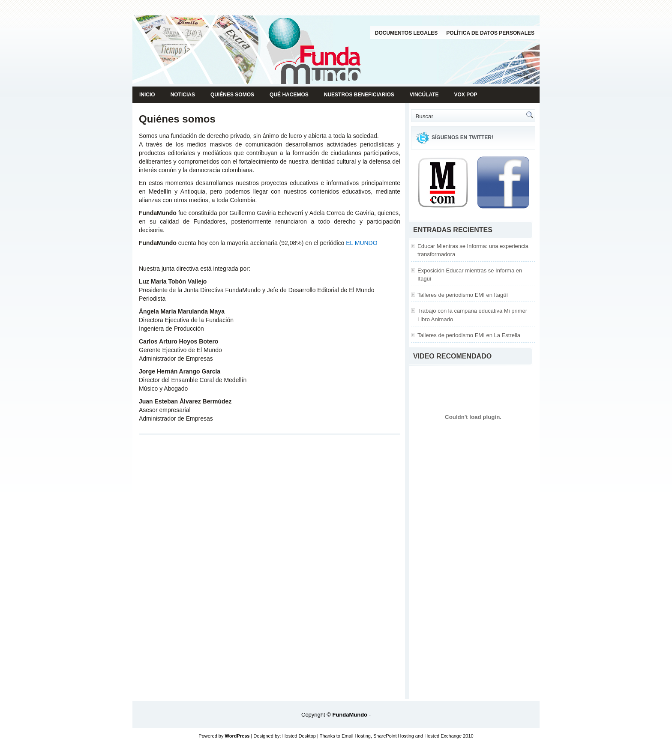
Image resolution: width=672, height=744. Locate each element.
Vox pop (465, 95)
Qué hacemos (289, 95)
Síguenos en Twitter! (462, 137)
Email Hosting (356, 735)
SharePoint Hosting (393, 735)
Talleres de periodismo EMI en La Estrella (468, 335)
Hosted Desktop (299, 735)
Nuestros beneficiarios (359, 95)
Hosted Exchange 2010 (448, 735)
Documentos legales (406, 33)
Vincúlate (424, 95)
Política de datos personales (490, 33)
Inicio (147, 95)
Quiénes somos (232, 95)
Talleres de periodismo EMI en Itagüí (462, 295)
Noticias (183, 95)
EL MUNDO (361, 242)
